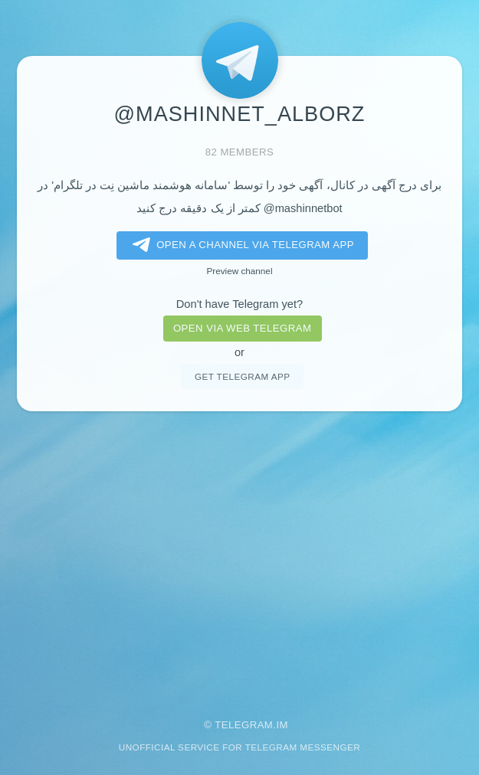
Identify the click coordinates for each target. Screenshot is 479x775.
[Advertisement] (239, 554)
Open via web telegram (242, 328)
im (282, 725)
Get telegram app (242, 376)
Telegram (244, 725)
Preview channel (240, 271)
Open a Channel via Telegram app (240, 245)
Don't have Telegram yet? (239, 304)
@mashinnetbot (303, 208)
